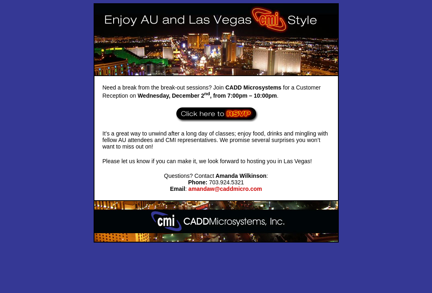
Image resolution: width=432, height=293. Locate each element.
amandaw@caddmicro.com (225, 189)
